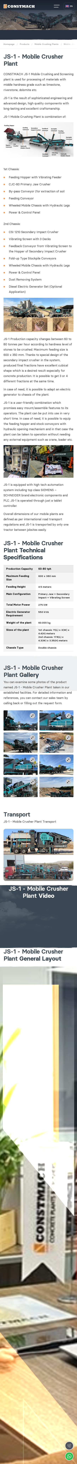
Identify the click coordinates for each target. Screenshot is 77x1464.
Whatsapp (69, 1456)
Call (69, 1445)
